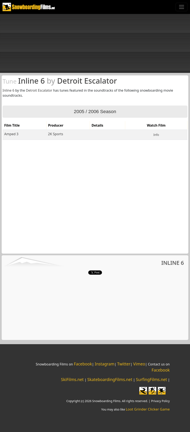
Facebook (83, 364)
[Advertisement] (95, 43)
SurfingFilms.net (151, 379)
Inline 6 (8, 90)
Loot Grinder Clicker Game (148, 409)
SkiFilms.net (72, 379)
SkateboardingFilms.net (109, 379)
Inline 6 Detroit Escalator (60, 81)
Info (156, 135)
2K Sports (55, 134)
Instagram (104, 364)
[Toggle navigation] (181, 7)
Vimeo (139, 364)
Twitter (123, 364)
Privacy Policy (160, 401)
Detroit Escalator (39, 90)
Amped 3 (11, 134)
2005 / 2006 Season (95, 111)
